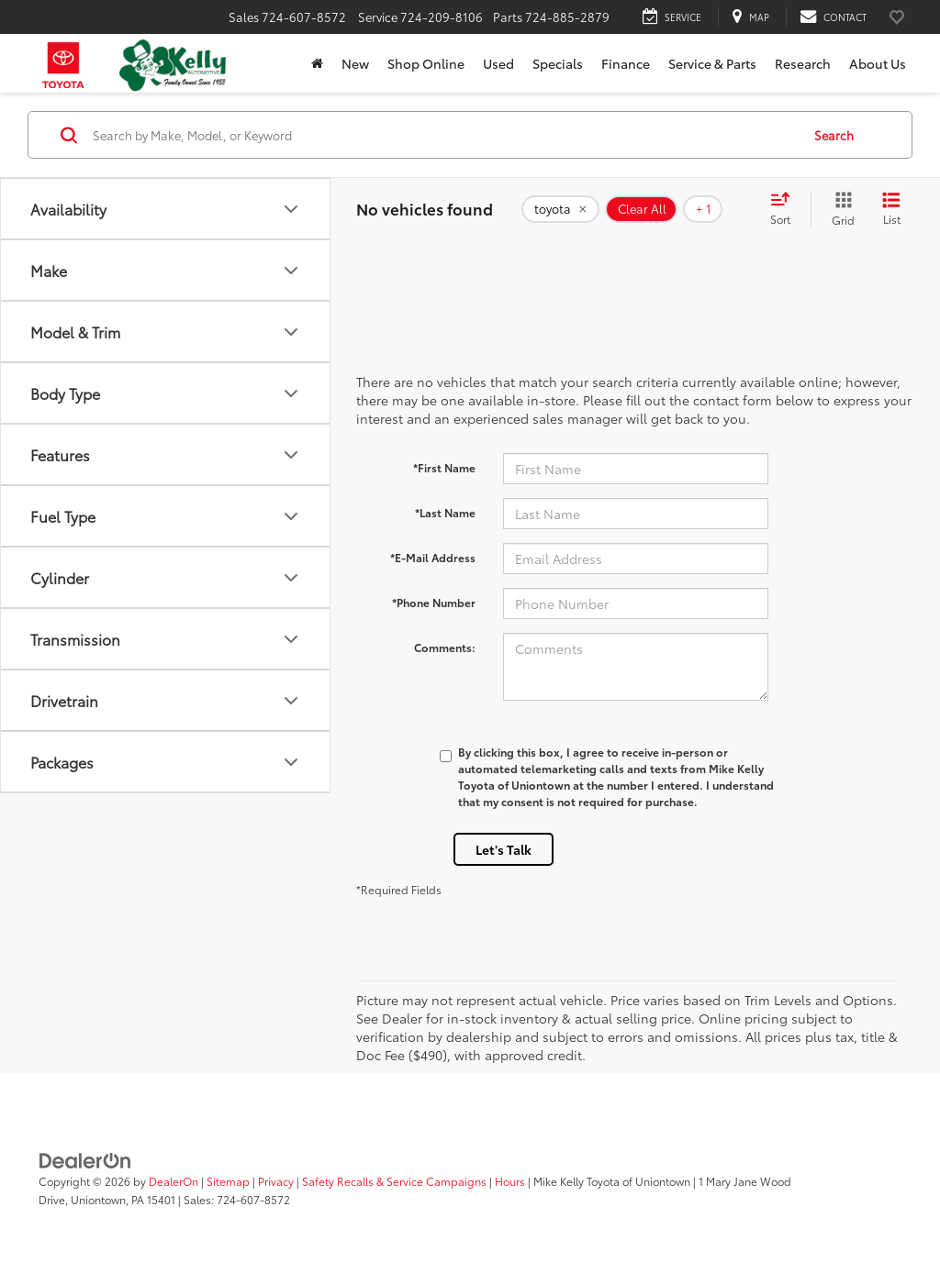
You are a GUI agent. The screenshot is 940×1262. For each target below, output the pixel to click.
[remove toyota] (560, 209)
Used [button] (498, 63)
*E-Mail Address (433, 557)
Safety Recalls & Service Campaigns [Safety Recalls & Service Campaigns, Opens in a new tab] (394, 1181)
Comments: (445, 647)
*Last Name (445, 512)
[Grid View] (839, 209)
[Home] (317, 63)
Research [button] (803, 63)
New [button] (355, 63)
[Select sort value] (786, 209)
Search (834, 135)
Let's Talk (504, 849)
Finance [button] (625, 63)
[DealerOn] (85, 1159)
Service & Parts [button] (712, 63)
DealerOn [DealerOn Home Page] (173, 1181)
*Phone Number (434, 602)
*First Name (444, 467)
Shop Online (425, 63)
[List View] (891, 209)
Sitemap (228, 1181)
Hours (510, 1181)
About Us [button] (877, 63)
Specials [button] (557, 63)
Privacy (276, 1181)
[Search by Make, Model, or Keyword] (444, 135)
